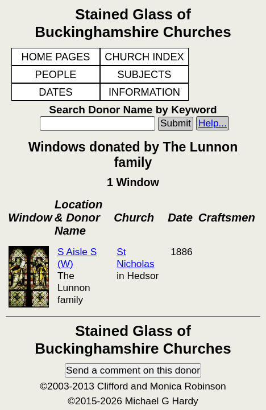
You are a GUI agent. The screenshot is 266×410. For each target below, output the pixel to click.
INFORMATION (144, 92)
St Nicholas (135, 257)
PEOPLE (56, 74)
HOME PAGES (56, 57)
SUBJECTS (145, 74)
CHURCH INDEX (144, 57)
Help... (212, 123)
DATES (55, 92)
